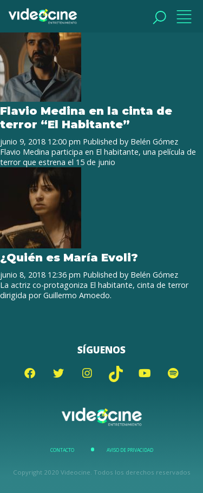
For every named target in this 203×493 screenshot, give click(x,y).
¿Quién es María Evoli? (69, 257)
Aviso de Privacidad (130, 450)
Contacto (62, 450)
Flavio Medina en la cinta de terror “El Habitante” (86, 117)
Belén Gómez (154, 141)
